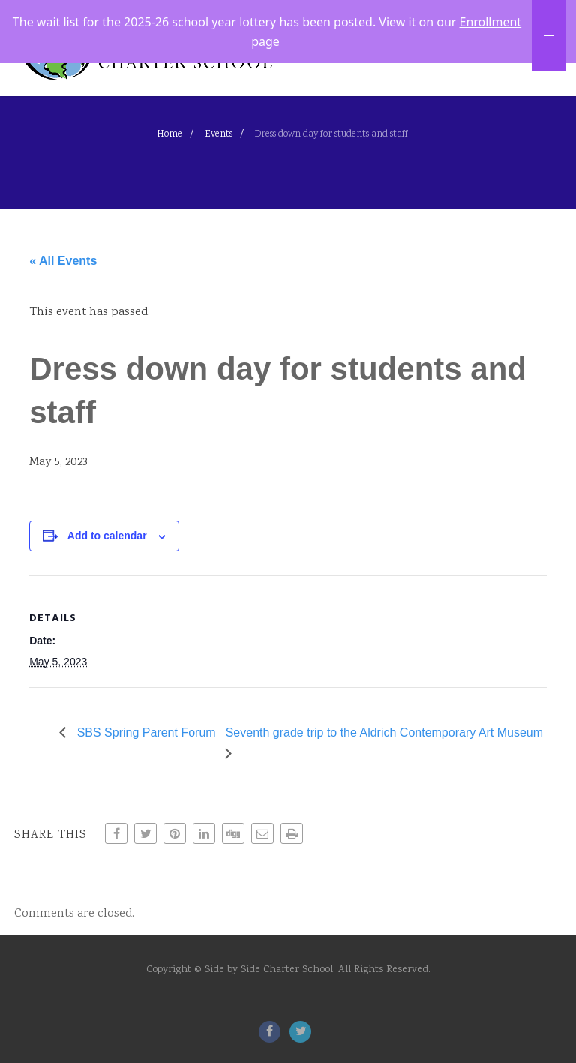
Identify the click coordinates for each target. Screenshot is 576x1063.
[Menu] (535, 87)
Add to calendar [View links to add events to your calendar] (107, 599)
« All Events (63, 323)
